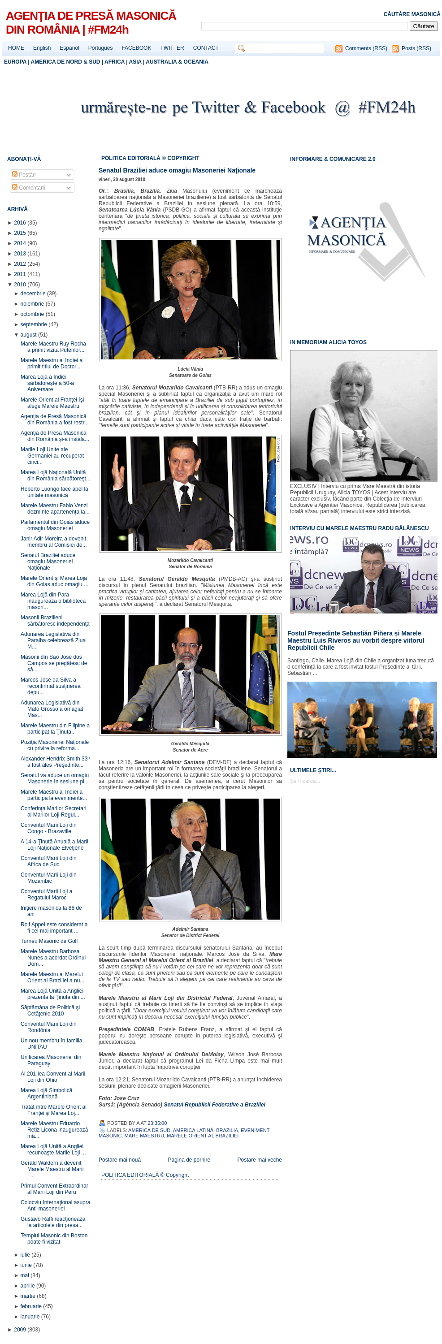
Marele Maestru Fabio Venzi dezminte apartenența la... (55, 508)
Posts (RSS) (416, 48)
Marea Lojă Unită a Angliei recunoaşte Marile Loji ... (53, 1149)
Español (69, 48)
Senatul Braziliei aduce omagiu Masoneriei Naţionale (48, 561)
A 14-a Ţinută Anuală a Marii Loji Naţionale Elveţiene (54, 844)
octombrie (33, 314)
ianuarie (31, 1317)
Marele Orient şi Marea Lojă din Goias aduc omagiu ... (54, 581)
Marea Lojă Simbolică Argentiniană (46, 1093)
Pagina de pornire (189, 1160)
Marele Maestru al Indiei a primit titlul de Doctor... (51, 363)
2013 (20, 254)
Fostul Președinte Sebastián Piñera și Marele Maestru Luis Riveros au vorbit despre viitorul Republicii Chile (356, 640)
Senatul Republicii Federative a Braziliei (214, 1105)
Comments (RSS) (366, 48)
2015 (20, 233)
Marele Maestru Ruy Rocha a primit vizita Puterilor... (53, 347)
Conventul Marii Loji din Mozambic (49, 878)
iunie (27, 1265)
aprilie (28, 1286)
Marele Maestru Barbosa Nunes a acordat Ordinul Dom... (53, 957)
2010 (20, 284)
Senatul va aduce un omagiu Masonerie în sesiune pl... (55, 778)
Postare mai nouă (120, 1160)
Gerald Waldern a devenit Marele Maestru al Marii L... (52, 1169)
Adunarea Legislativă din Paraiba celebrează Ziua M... (53, 640)
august (29, 335)
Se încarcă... (305, 781)
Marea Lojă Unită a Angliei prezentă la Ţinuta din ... (53, 994)
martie (29, 1296)
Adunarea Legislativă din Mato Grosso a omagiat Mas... (52, 709)
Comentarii (28, 188)
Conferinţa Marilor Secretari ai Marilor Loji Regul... (54, 811)
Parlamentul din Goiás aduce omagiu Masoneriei (55, 525)
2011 (20, 274)
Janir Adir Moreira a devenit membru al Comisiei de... (54, 542)
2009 (20, 1330)
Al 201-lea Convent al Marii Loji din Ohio (53, 1077)
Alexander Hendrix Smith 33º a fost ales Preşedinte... (55, 762)
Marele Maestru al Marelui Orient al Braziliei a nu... (52, 977)
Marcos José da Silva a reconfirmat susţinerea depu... (51, 686)
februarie (32, 1306)
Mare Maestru (144, 1135)
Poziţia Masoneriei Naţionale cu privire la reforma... (55, 745)
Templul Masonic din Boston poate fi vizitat (54, 1238)
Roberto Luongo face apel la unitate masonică (54, 492)
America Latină (193, 1130)
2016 (20, 223)
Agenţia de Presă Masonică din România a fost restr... (55, 419)
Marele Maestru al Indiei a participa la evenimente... (54, 795)
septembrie (35, 324)
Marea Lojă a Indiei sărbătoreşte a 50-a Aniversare (47, 383)
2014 (20, 243)
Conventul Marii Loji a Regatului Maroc (46, 894)
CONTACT (206, 48)
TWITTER (172, 48)
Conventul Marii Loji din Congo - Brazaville (49, 828)
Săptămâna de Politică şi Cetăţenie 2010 (50, 1010)
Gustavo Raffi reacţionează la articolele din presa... (53, 1222)
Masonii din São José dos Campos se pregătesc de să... (54, 663)
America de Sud (149, 1130)
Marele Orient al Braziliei (202, 1135)
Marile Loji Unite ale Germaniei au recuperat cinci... (52, 455)
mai (26, 1275)
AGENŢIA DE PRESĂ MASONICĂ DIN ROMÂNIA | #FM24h (91, 22)
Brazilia (227, 1130)
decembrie (34, 293)
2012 (20, 264)
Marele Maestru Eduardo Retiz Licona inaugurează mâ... (54, 1129)
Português (100, 48)
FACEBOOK (136, 48)
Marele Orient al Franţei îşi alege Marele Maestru (52, 403)
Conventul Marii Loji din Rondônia (49, 1027)
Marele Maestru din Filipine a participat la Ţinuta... (55, 728)
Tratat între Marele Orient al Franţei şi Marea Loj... (54, 1110)
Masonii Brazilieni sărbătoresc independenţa (55, 620)
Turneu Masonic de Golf (49, 941)
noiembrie (33, 304)
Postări (24, 175)
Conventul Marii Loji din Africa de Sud (49, 861)
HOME (16, 48)
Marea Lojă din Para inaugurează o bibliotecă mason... (53, 601)
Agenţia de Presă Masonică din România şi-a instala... (55, 436)
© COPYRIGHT (180, 158)
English (42, 48)
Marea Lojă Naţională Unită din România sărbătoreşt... (56, 475)
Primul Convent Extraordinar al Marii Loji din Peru (54, 1189)
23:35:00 (157, 1123)
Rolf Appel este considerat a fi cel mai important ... (54, 927)
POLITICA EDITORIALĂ (131, 158)
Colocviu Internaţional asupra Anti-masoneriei (55, 1205)
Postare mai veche (260, 1160)
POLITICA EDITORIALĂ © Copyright (145, 1175)
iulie (26, 1255)
